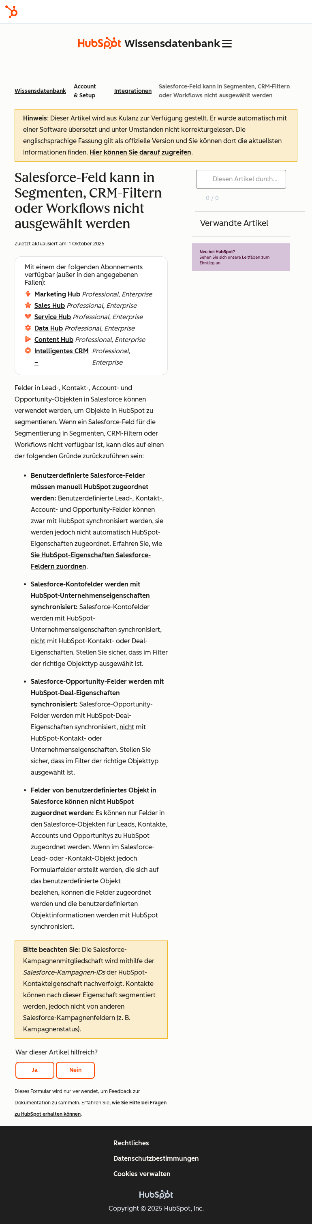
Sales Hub (49, 305)
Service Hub (52, 317)
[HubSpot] (11, 11)
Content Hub (53, 340)
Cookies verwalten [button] (142, 1174)
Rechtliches (131, 1143)
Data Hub (48, 328)
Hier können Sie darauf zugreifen (140, 152)
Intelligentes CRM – (61, 356)
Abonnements (121, 267)
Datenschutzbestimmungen (156, 1158)
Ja (35, 1070)
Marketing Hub (57, 294)
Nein (75, 1070)
